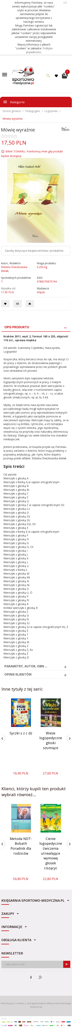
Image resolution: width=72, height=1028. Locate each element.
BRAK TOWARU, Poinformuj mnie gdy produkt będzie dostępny (32, 154)
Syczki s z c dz (21, 733)
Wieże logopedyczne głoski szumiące (50, 740)
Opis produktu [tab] (16, 327)
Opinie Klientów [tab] (18, 674)
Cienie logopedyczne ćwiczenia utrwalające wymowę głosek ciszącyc (50, 853)
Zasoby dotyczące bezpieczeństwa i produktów (34, 250)
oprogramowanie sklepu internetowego (49, 1003)
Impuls (41, 292)
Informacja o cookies (12, 1003)
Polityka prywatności (39, 50)
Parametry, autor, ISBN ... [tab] (25, 666)
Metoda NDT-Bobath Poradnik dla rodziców (21, 846)
